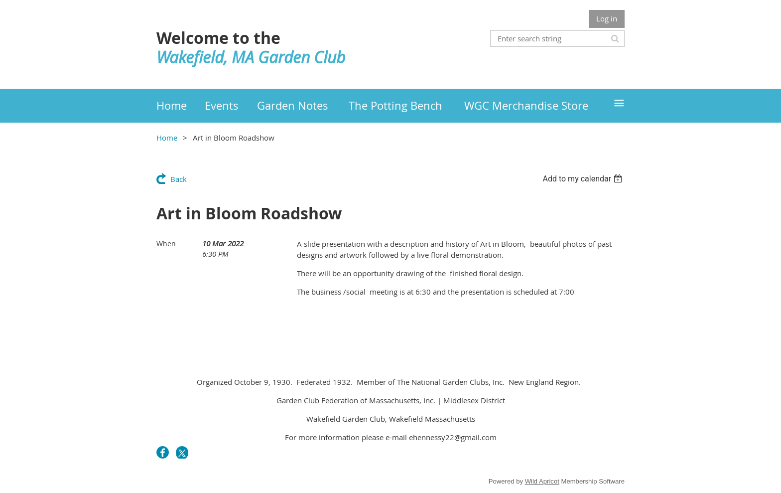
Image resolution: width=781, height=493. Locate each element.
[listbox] (583, 178)
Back (178, 179)
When (166, 243)
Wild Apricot (542, 481)
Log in (606, 18)
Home (166, 138)
